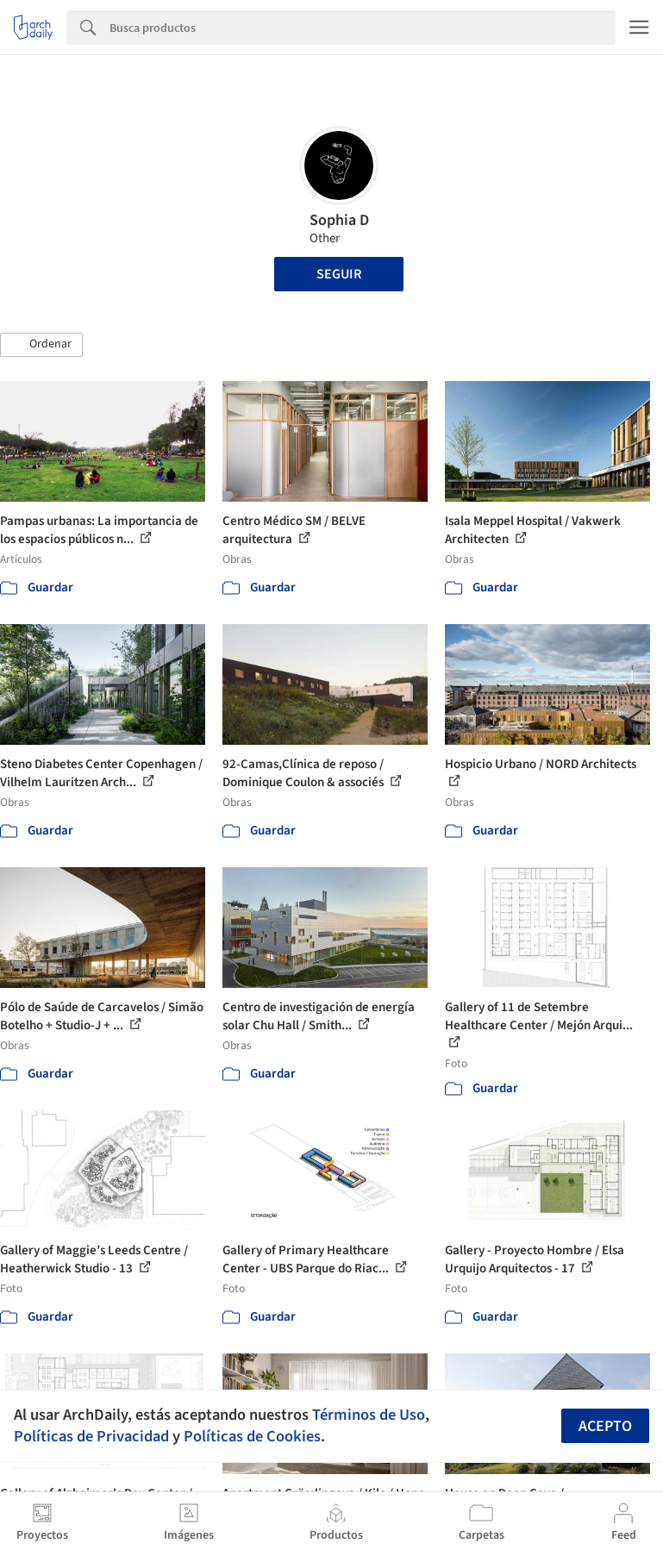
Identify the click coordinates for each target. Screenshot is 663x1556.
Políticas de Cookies (252, 1436)
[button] (41, 345)
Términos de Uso (368, 1414)
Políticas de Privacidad (91, 1436)
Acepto (605, 1426)
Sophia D (339, 220)
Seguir (338, 274)
